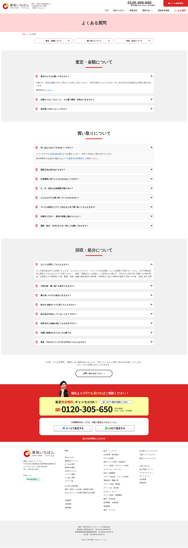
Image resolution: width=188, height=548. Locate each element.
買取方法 (147, 10)
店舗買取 (68, 501)
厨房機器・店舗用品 (111, 503)
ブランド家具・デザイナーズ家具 (116, 466)
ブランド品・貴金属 (111, 488)
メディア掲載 (70, 475)
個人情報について (146, 470)
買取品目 (133, 10)
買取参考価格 (163, 10)
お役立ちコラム (70, 471)
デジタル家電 (108, 459)
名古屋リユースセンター (148, 451)
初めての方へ (119, 10)
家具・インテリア (110, 451)
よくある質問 (180, 10)
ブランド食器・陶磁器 (111, 484)
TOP (107, 10)
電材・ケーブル (109, 510)
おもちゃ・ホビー (110, 492)
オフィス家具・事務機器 (112, 495)
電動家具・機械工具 (111, 481)
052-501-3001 (33, 469)
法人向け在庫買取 (71, 486)
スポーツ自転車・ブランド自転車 (116, 477)
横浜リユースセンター (147, 459)
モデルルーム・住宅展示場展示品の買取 (80, 493)
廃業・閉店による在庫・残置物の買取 (79, 490)
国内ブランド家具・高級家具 (114, 462)
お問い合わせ (144, 466)
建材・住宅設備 (109, 499)
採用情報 (142, 483)
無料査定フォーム (71, 461)
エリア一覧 (69, 481)
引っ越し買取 (70, 478)
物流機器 (106, 507)
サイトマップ (144, 476)
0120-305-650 (139, 3)
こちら (48, 90)
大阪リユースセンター (147, 455)
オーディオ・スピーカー (112, 470)
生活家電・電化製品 (111, 455)
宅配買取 (68, 508)
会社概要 (142, 480)
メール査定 (67, 158)
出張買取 (68, 504)
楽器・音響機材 (109, 473)
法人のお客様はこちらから (94, 439)
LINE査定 (78, 158)
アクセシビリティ (146, 473)
